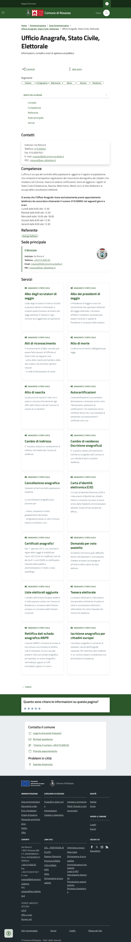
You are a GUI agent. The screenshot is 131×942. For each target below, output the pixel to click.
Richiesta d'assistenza (76, 890)
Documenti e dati (29, 806)
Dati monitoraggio (29, 930)
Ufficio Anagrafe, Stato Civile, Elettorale (40, 28)
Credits (72, 930)
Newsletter (95, 851)
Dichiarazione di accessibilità (53, 880)
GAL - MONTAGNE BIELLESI (54, 850)
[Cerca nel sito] (105, 13)
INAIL (46, 874)
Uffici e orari (26, 914)
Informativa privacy (76, 847)
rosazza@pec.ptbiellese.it (43, 160)
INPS (46, 869)
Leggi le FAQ (73, 871)
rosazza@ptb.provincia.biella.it (48, 156)
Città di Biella (50, 865)
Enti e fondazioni (29, 810)
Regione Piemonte (28, 3)
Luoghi (93, 824)
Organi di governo (29, 815)
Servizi (53, 930)
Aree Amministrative (59, 25)
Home (24, 25)
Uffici (23, 832)
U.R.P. (23, 910)
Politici (24, 828)
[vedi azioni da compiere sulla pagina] (75, 69)
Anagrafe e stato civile (37, 288)
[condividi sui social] (28, 69)
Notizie (93, 801)
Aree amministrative (30, 801)
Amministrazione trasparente (77, 866)
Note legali (72, 852)
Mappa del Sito (95, 930)
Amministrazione (38, 25)
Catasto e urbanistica (53, 815)
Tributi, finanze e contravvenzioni (77, 808)
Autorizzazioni (50, 810)
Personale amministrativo (30, 821)
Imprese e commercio (77, 801)
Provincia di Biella (52, 860)
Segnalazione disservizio (77, 876)
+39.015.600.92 (42, 260)
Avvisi (92, 806)
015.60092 (40, 149)
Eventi (93, 829)
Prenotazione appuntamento (76, 883)
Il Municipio (31, 250)
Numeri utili (26, 919)
